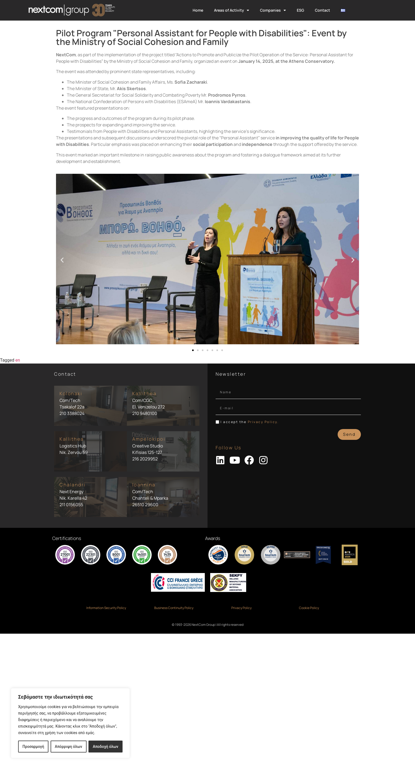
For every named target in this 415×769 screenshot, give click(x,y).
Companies (273, 10)
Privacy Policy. (263, 422)
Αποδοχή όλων (105, 746)
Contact (322, 10)
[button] (62, 260)
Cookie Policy (309, 608)
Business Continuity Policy (173, 608)
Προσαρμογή (33, 746)
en (17, 360)
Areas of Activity (231, 10)
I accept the (249, 422)
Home (198, 10)
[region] (70, 723)
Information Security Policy (106, 608)
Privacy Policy (241, 608)
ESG (300, 10)
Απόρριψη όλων (68, 746)
